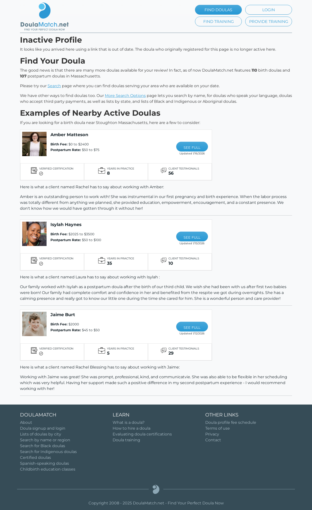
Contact (213, 440)
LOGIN (268, 10)
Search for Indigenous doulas (48, 451)
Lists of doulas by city (40, 434)
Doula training (126, 440)
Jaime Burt (62, 314)
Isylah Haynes (65, 224)
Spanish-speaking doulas (44, 463)
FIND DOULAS (218, 10)
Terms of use (217, 428)
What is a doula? (129, 422)
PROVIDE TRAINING (268, 21)
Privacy (212, 434)
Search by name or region (45, 440)
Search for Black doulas (42, 446)
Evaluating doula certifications (142, 434)
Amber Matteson (69, 134)
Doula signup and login (42, 428)
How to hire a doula (131, 428)
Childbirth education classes (47, 469)
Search (54, 86)
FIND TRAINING (218, 21)
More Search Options (125, 95)
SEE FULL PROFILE (192, 148)
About (26, 422)
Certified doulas (35, 457)
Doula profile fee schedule (230, 422)
